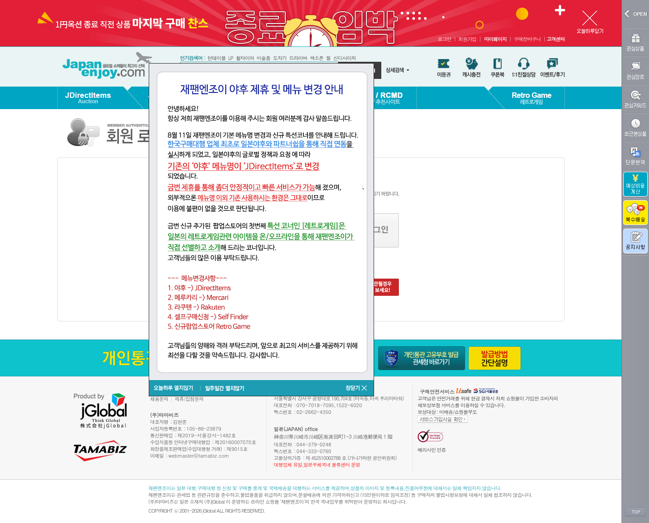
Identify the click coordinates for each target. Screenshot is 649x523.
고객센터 (556, 39)
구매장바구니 (527, 39)
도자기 (279, 58)
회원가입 (467, 39)
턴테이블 (216, 58)
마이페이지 (495, 39)
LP (230, 58)
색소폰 (316, 58)
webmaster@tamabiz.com (199, 455)
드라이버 (298, 58)
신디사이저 (344, 58)
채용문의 (159, 398)
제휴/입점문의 (189, 398)
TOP (635, 512)
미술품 (263, 58)
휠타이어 (245, 58)
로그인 (444, 39)
